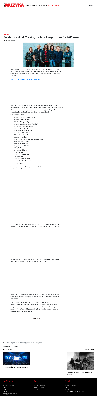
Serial (45, 5)
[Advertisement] (48, 20)
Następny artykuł (89, 349)
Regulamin (5, 391)
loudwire (22, 343)
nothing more (38, 343)
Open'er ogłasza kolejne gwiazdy (15, 367)
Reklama (4, 389)
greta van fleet (15, 343)
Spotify (35, 391)
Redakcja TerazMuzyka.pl (8, 385)
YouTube (36, 389)
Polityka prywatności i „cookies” (10, 394)
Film (40, 5)
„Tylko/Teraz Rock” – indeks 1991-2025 (74, 391)
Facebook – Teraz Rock (39, 385)
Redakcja (6, 40)
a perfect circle (8, 343)
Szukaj (91, 5)
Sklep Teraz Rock (53, 5)
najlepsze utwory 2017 (29, 343)
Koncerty (35, 5)
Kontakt (4, 387)
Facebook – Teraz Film (39, 387)
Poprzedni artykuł (7, 349)
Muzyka (28, 5)
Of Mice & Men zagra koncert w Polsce (79, 373)
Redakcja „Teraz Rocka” (70, 385)
